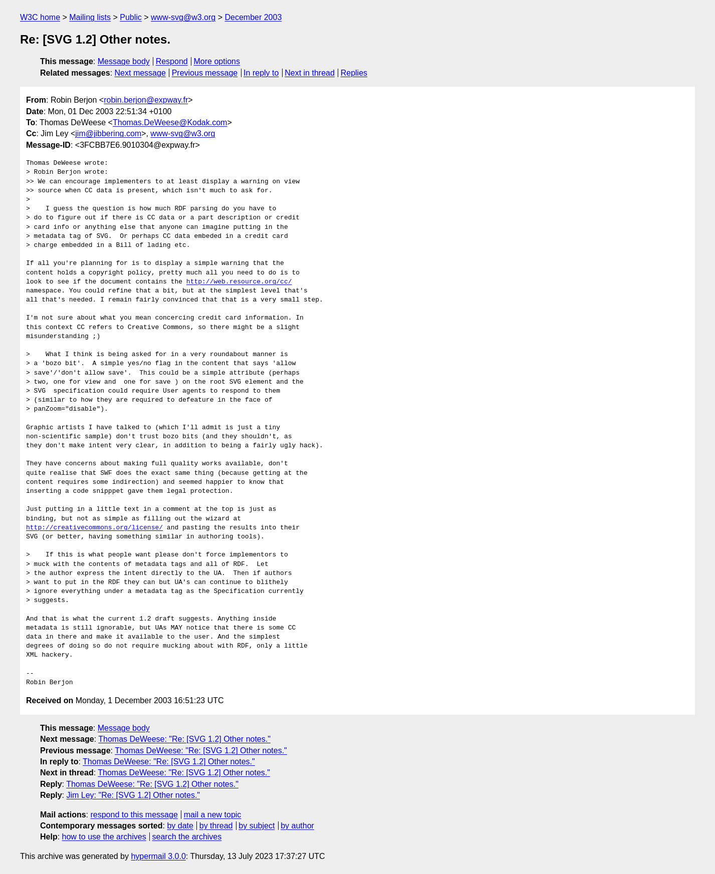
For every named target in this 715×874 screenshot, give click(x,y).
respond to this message (133, 814)
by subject (257, 825)
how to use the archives (104, 836)
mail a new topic (213, 814)
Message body (124, 61)
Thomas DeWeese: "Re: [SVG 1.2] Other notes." (184, 739)
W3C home (40, 17)
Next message (140, 73)
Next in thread (310, 73)
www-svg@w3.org (183, 17)
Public (131, 17)
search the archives (187, 836)
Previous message (205, 73)
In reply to (261, 73)
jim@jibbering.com (108, 133)
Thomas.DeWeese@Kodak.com (170, 122)
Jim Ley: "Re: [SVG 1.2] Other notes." (133, 795)
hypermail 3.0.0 (158, 856)
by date (180, 825)
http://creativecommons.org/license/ (94, 527)
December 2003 (253, 17)
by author (297, 825)
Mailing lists (90, 17)
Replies (354, 73)
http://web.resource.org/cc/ (239, 281)
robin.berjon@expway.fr (146, 100)
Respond (172, 61)
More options (217, 61)
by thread (216, 825)
